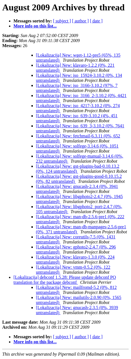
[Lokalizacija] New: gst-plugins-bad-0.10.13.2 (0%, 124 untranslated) (77, 169)
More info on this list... (35, 26)
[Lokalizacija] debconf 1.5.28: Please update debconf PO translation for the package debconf (64, 280)
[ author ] (80, 21)
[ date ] (96, 21)
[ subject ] (62, 21)
